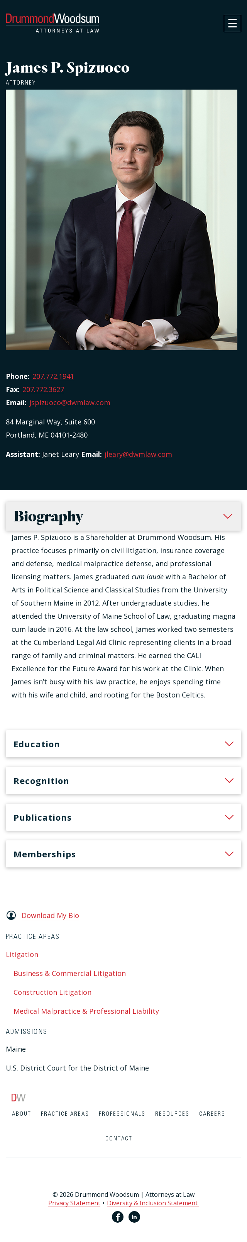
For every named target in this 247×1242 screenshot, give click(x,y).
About (21, 1114)
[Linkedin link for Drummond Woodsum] (134, 1217)
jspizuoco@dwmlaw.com (69, 402)
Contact (118, 1139)
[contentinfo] (123, 1168)
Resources (172, 1114)
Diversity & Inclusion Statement (153, 1203)
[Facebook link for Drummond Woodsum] (118, 1217)
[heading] (123, 743)
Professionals (122, 1114)
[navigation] (232, 23)
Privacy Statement (74, 1203)
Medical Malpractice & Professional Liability (86, 1011)
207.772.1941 (53, 376)
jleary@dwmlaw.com (138, 454)
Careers (212, 1114)
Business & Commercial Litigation (70, 973)
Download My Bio (50, 915)
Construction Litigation (52, 992)
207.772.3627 (43, 389)
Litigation (22, 954)
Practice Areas (65, 1114)
